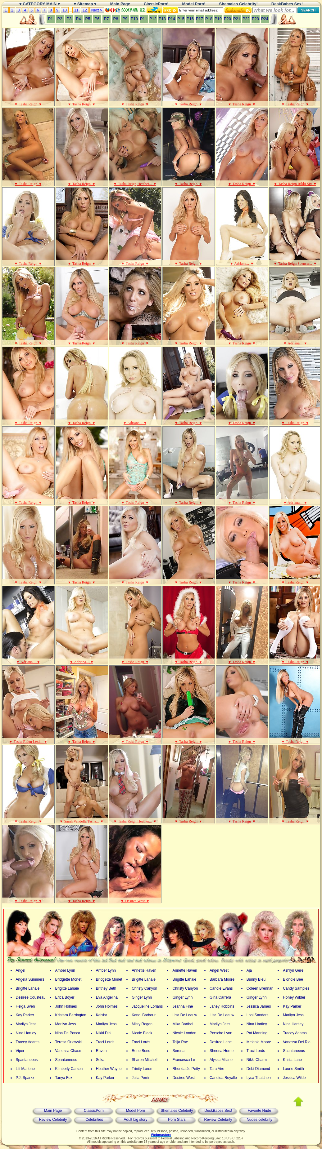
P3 (69, 18)
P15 (180, 18)
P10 (134, 18)
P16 (190, 18)
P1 (50, 18)
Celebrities (94, 1119)
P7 (106, 18)
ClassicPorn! (94, 1110)
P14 (171, 18)
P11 (143, 18)
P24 (264, 18)
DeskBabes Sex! (218, 1110)
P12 (152, 18)
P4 (78, 18)
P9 (125, 18)
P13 (162, 18)
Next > (96, 10)
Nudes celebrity (259, 1119)
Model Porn (135, 1110)
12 (85, 10)
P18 (208, 18)
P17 (199, 18)
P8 (115, 18)
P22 (246, 18)
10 (65, 10)
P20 (227, 18)
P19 (218, 18)
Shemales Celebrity (177, 1110)
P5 (87, 18)
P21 (236, 18)
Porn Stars (177, 1119)
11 (76, 10)
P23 (255, 18)
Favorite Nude (259, 1110)
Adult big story (135, 1119)
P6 (97, 18)
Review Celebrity (53, 1119)
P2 (59, 18)
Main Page (53, 1110)
